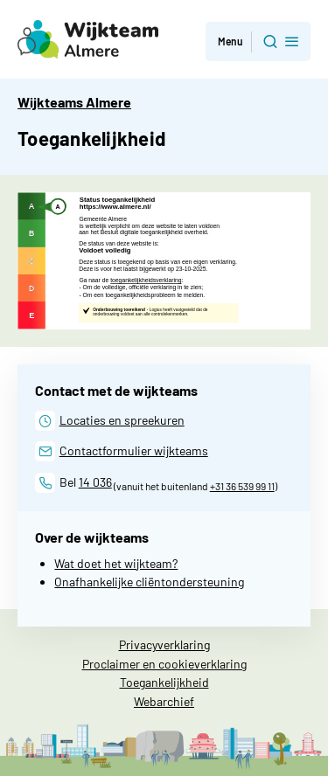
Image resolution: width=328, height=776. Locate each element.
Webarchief (164, 701)
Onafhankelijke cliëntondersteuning (149, 581)
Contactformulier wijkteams (133, 450)
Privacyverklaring (164, 644)
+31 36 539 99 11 (242, 486)
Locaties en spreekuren (122, 419)
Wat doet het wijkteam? (116, 563)
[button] (258, 41)
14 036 (95, 482)
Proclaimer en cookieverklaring (164, 663)
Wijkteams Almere (74, 102)
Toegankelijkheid (164, 682)
